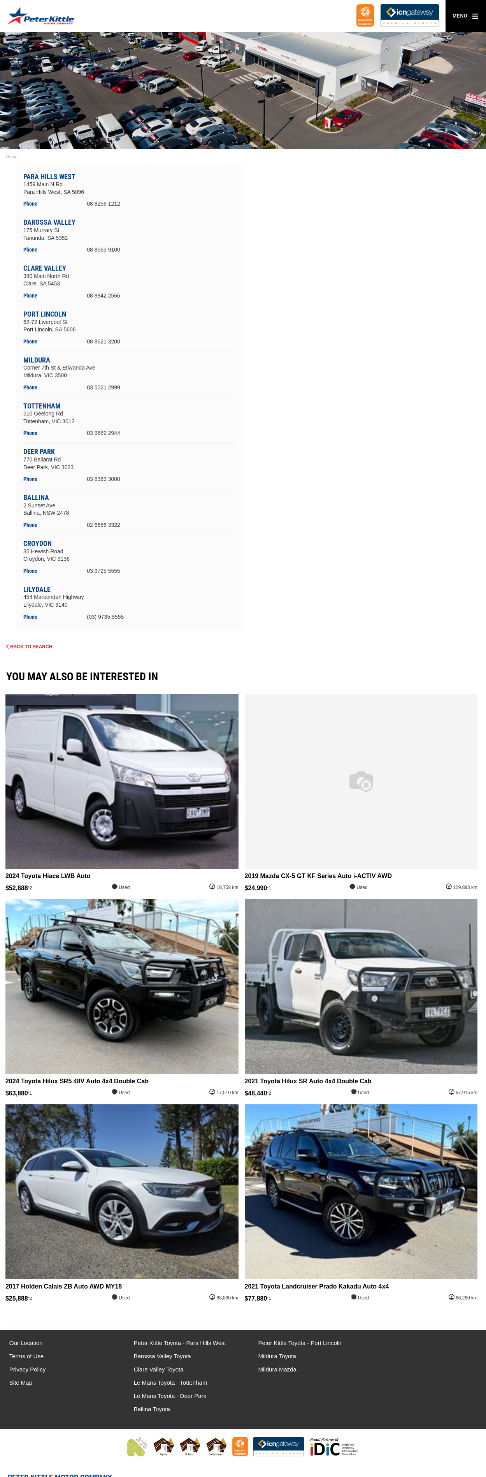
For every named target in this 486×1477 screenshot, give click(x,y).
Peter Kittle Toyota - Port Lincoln (294, 1343)
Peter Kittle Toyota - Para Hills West (177, 1343)
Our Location (26, 1343)
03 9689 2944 (103, 433)
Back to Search (31, 646)
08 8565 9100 (103, 249)
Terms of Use (26, 1356)
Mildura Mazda (272, 1369)
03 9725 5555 (103, 571)
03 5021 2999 (103, 387)
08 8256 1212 (103, 204)
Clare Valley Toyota (156, 1369)
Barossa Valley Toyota (159, 1356)
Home (12, 156)
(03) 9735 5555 (105, 616)
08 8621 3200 (103, 341)
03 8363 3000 (103, 479)
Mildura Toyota (271, 1356)
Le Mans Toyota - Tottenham (410, 1343)
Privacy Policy (27, 1369)
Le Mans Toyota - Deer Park (410, 1356)
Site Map (20, 1382)
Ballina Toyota (392, 1369)
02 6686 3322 (103, 525)
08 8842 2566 (103, 295)
